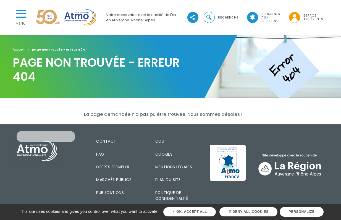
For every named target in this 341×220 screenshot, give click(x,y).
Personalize (302, 212)
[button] (220, 17)
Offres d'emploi (112, 167)
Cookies (163, 154)
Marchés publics (114, 179)
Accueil (18, 50)
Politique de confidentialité (171, 195)
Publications (110, 192)
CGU (159, 141)
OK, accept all (189, 212)
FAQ (100, 154)
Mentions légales (173, 167)
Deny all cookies (249, 212)
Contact (106, 141)
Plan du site (168, 179)
